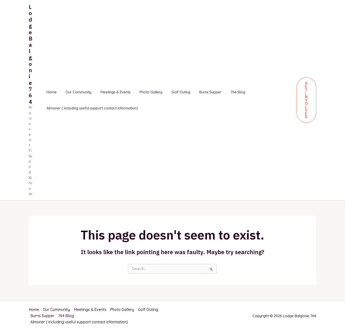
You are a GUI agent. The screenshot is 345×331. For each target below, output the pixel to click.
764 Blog (226, 92)
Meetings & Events (111, 92)
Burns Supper (200, 92)
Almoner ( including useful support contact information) (91, 108)
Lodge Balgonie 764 (30, 54)
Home (51, 92)
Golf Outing (172, 92)
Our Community (76, 92)
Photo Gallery (144, 92)
